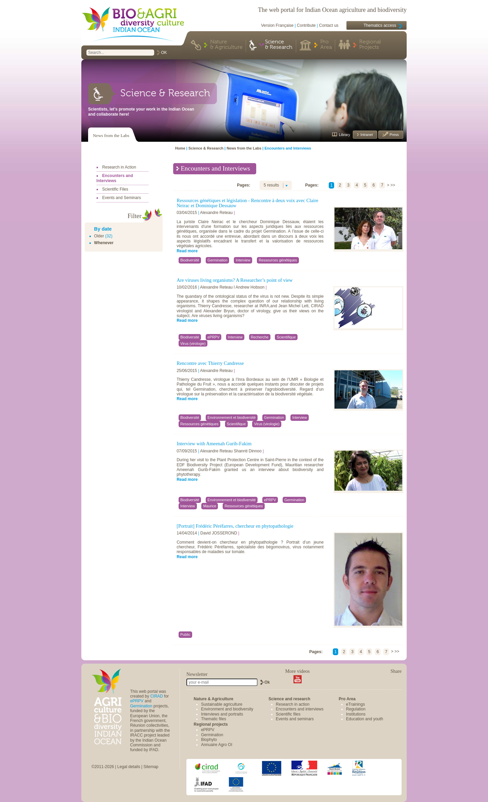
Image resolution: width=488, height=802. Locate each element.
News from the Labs (111, 135)
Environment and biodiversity (227, 709)
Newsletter (196, 674)
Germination (141, 706)
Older (99, 236)
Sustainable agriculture (221, 704)
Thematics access (380, 25)
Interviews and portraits (222, 714)
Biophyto (209, 739)
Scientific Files (115, 189)
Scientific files (288, 714)
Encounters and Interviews (115, 178)
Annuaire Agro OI (216, 744)
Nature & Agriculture (226, 44)
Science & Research (278, 44)
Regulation (355, 709)
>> (392, 185)
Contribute (306, 25)
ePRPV (136, 701)
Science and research (289, 699)
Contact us (328, 25)
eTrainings (355, 704)
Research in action (292, 704)
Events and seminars (295, 719)
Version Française (277, 25)
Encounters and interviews (300, 709)
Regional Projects (370, 44)
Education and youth (364, 719)
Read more (187, 251)
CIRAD (156, 696)
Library (344, 135)
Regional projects (211, 724)
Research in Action (119, 167)
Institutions (355, 714)
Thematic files (213, 719)
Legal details (128, 766)
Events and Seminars (121, 197)
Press (393, 135)
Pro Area (326, 44)
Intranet (366, 135)
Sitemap (150, 766)
